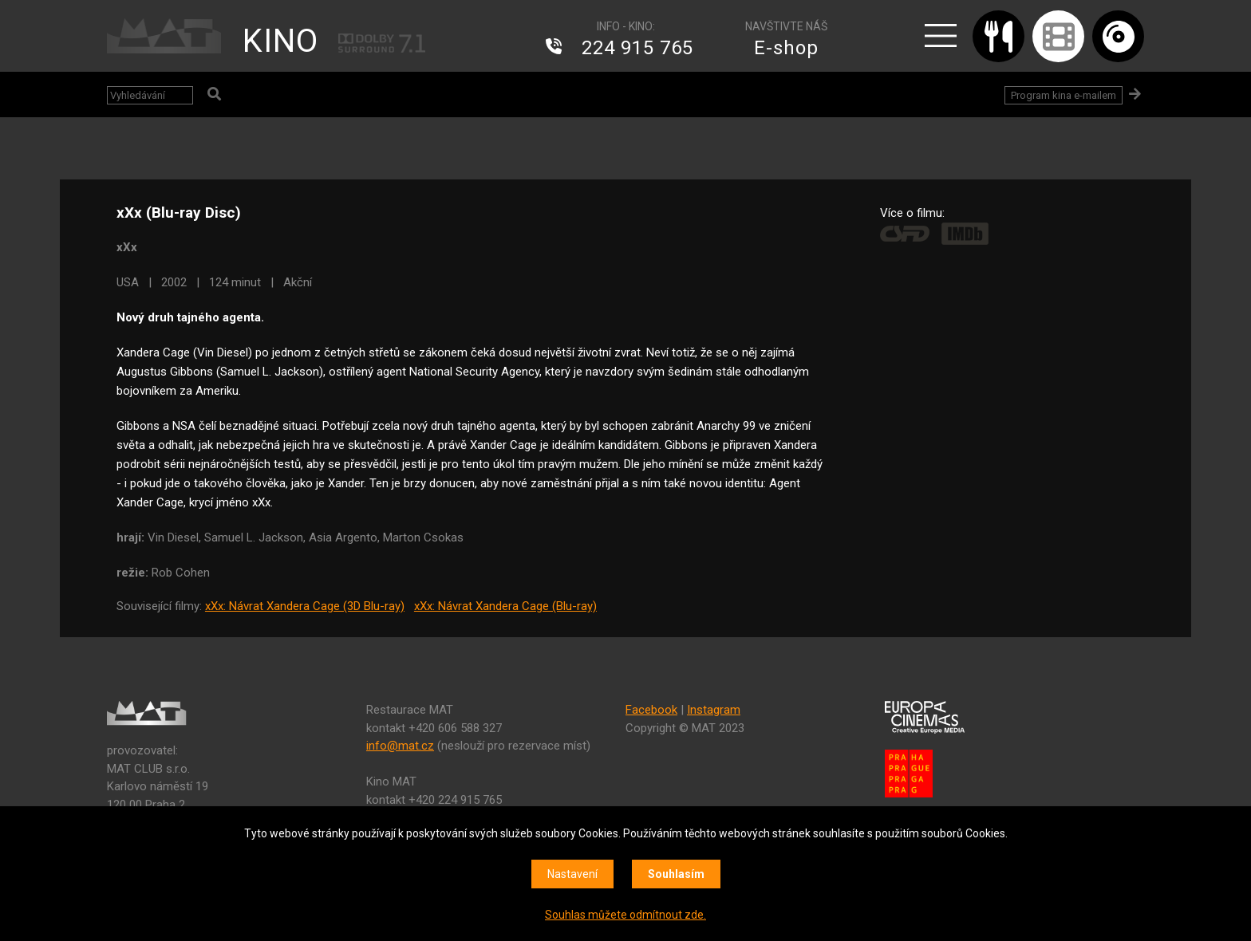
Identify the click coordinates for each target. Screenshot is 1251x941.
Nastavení (572, 874)
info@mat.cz (400, 745)
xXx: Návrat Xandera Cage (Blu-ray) (505, 606)
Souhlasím (676, 874)
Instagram (713, 710)
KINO (280, 41)
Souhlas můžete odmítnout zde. (625, 914)
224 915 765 (637, 48)
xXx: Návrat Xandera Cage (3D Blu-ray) (305, 606)
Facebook (651, 710)
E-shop (786, 48)
